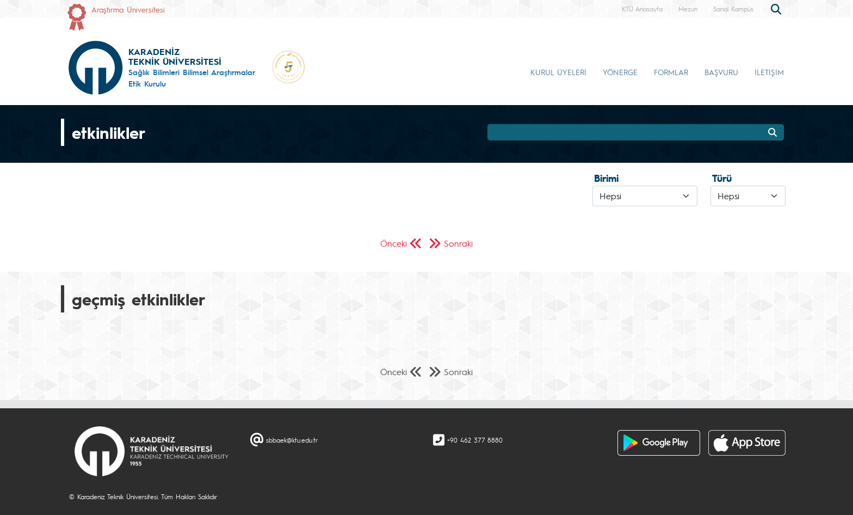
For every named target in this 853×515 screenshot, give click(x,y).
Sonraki (458, 243)
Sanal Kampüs (733, 8)
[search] (777, 8)
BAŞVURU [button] (721, 72)
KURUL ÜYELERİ (558, 72)
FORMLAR (671, 72)
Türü (722, 178)
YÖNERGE (620, 72)
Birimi (606, 178)
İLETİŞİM (769, 72)
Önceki (393, 243)
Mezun (687, 8)
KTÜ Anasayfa (642, 8)
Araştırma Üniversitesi (128, 9)
